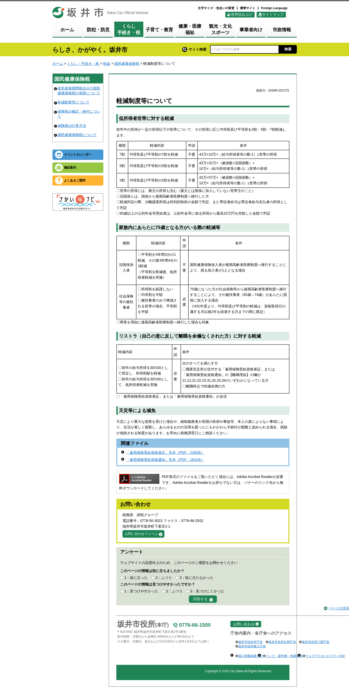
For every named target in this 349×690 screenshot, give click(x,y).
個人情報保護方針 (250, 656)
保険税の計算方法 (72, 126)
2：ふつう (164, 578)
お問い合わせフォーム (141, 534)
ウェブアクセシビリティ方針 (325, 656)
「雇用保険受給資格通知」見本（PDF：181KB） (165, 460)
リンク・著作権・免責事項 (284, 656)
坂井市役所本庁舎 (250, 642)
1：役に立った (136, 578)
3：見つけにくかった (207, 591)
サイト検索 (194, 49)
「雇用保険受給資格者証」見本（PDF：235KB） (165, 453)
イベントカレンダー (77, 154)
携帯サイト (247, 8)
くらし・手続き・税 (83, 64)
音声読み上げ (241, 14)
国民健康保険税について (77, 135)
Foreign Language (274, 8)
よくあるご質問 (74, 180)
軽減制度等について (74, 102)
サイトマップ (273, 14)
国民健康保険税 (126, 64)
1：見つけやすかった (141, 591)
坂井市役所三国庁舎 (315, 642)
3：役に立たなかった (197, 578)
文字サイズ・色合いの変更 (216, 8)
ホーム (57, 64)
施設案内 (70, 167)
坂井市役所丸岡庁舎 (282, 642)
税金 (106, 64)
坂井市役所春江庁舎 (252, 646)
